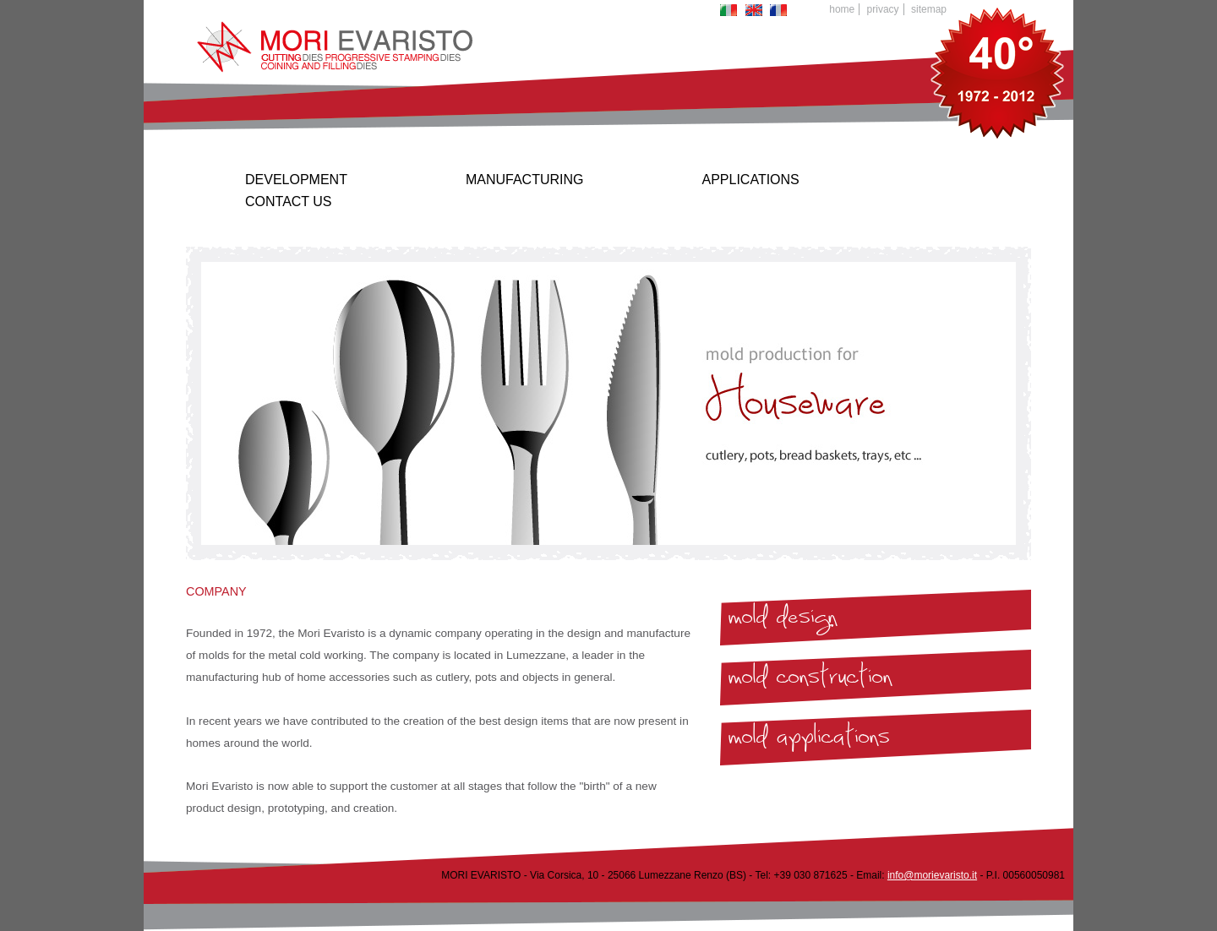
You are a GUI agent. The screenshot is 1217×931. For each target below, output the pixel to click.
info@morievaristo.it (932, 875)
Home (841, 9)
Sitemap (929, 9)
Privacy (883, 9)
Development (296, 179)
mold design (783, 620)
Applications (750, 179)
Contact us (288, 201)
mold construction (810, 680)
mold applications (809, 740)
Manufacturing (525, 179)
